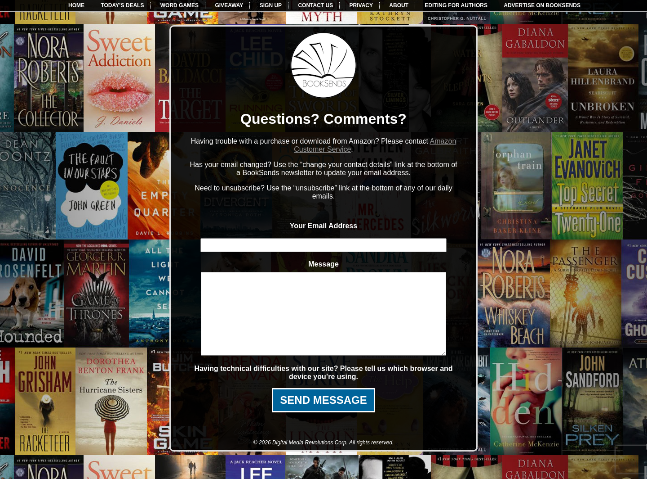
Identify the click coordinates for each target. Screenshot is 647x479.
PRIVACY (361, 5)
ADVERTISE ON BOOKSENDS (542, 5)
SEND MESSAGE (323, 416)
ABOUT (398, 5)
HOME (76, 5)
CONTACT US (315, 5)
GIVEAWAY (229, 5)
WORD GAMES (179, 5)
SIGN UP (271, 5)
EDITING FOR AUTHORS (456, 5)
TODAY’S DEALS (122, 5)
